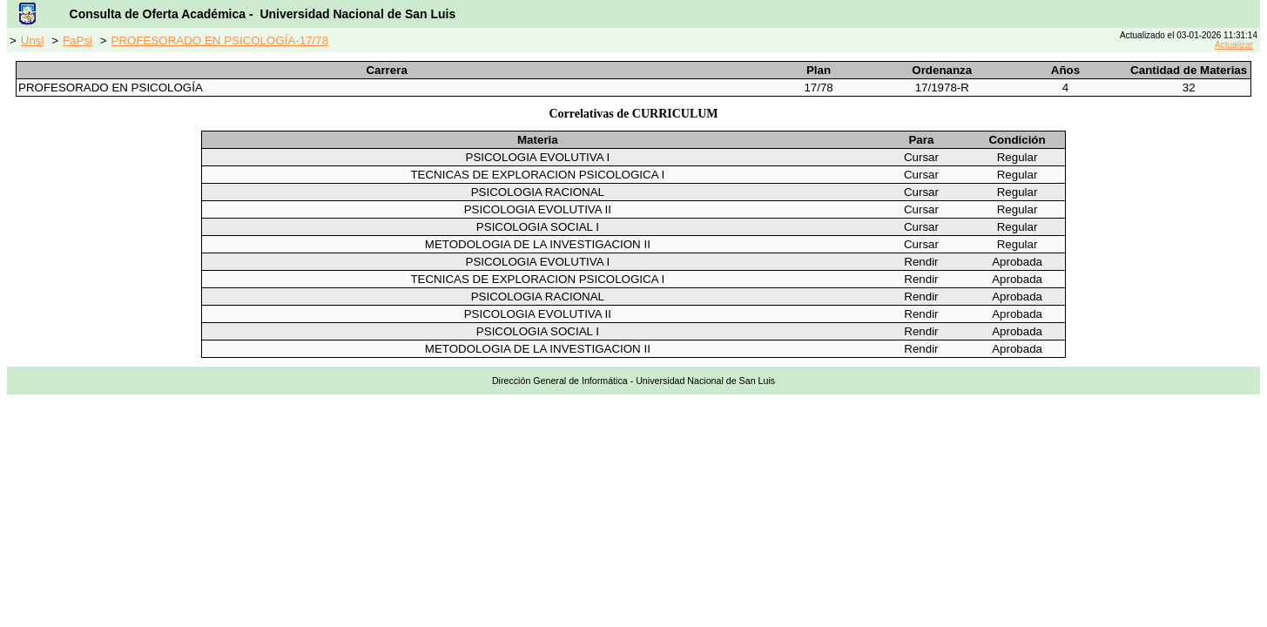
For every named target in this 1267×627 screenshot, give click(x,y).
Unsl (32, 40)
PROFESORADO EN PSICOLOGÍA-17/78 (220, 40)
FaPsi (77, 40)
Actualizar (1234, 45)
